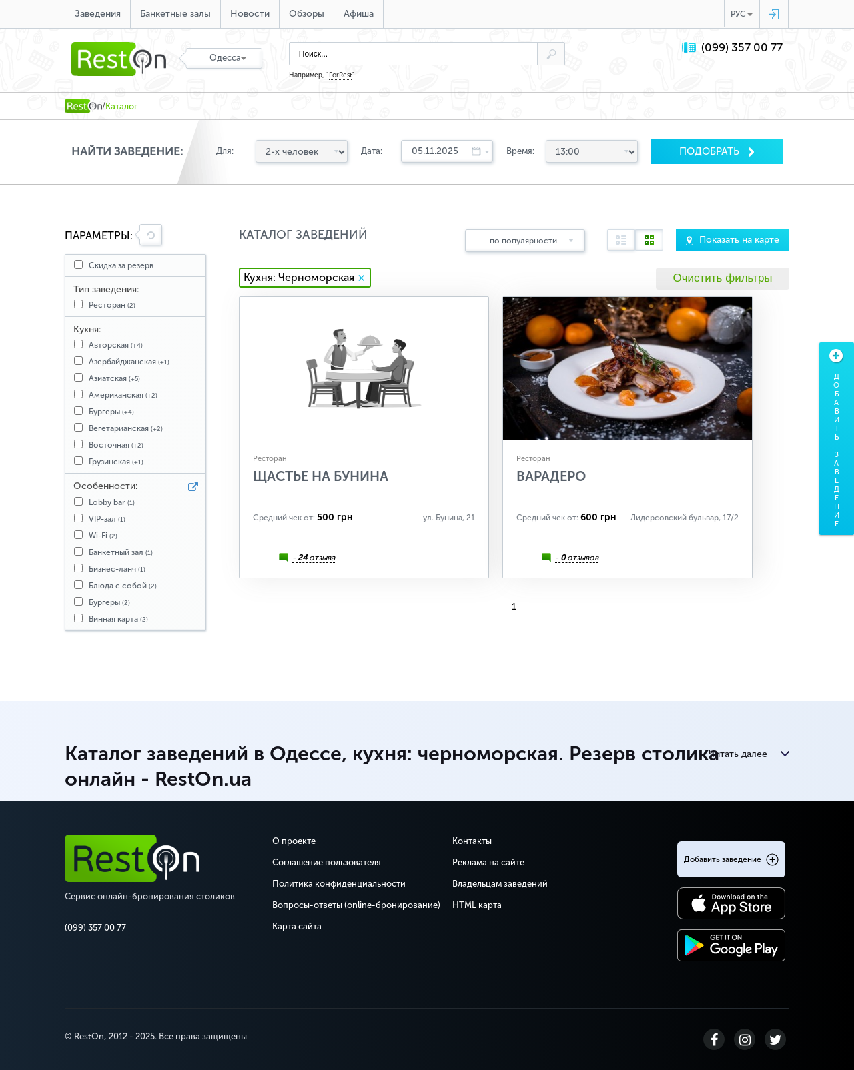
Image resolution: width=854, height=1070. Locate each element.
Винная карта (118, 619)
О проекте (294, 841)
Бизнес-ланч (117, 569)
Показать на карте (739, 239)
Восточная (116, 445)
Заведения (98, 13)
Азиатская (114, 378)
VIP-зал (107, 519)
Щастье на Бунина (320, 476)
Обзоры (306, 13)
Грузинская (116, 461)
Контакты (472, 841)
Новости (250, 13)
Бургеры (111, 411)
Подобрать (710, 151)
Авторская (116, 345)
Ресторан (112, 305)
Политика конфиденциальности (339, 884)
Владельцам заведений (500, 884)
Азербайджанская (129, 361)
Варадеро (551, 476)
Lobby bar (112, 502)
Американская (123, 395)
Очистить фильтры (722, 278)
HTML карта (477, 905)
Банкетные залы (175, 13)
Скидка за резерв (121, 265)
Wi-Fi (103, 535)
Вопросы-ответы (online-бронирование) (356, 905)
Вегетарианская (126, 428)
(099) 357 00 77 (742, 47)
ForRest (340, 75)
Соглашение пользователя (326, 862)
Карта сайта (297, 926)
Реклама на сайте (488, 862)
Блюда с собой (123, 585)
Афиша (359, 13)
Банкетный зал (121, 552)
